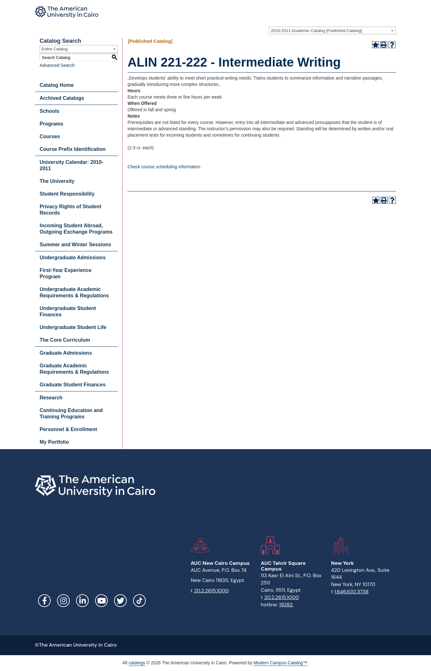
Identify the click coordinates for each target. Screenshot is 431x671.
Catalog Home (57, 85)
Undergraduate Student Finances (68, 311)
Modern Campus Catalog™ (280, 662)
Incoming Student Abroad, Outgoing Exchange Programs (76, 229)
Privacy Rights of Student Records (70, 210)
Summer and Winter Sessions (75, 244)
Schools (49, 111)
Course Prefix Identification (73, 149)
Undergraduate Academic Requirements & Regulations (74, 292)
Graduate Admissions (66, 353)
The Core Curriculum (65, 340)
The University (57, 181)
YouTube (101, 600)
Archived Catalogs (62, 98)
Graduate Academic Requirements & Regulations (74, 369)
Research (51, 397)
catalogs (137, 662)
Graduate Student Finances (73, 384)
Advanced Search (57, 65)
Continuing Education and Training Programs (71, 413)
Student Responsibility (67, 194)
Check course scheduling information (163, 166)
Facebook (44, 600)
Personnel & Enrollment (68, 429)
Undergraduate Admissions (73, 257)
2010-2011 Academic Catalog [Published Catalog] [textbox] (316, 30)
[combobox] (332, 30)
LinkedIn (82, 600)
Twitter (120, 600)
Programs (51, 123)
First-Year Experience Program (66, 273)
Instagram (63, 600)
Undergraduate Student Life (73, 327)
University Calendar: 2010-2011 (71, 165)
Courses (50, 136)
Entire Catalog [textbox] (55, 49)
